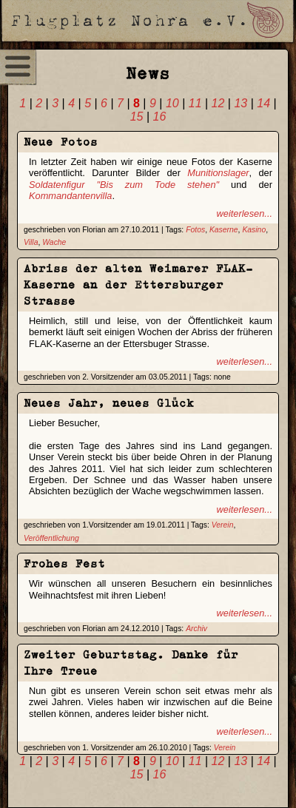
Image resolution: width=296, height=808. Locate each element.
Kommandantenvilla (70, 195)
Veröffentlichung (51, 538)
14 (263, 103)
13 (240, 103)
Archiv (196, 628)
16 (159, 116)
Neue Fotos (61, 141)
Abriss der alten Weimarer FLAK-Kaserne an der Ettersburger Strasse (138, 284)
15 (137, 116)
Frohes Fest (64, 563)
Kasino (254, 230)
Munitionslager (218, 172)
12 (218, 103)
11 (195, 103)
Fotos (195, 230)
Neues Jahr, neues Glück (109, 403)
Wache (54, 242)
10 (172, 103)
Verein (223, 525)
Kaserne (223, 230)
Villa (31, 242)
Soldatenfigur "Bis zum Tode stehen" (124, 184)
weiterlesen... (244, 213)
